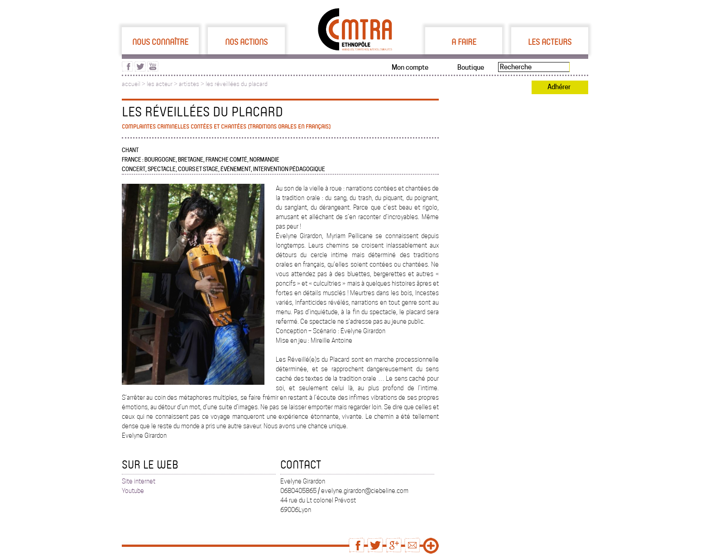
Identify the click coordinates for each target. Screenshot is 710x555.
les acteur (160, 84)
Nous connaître (160, 41)
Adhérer (559, 87)
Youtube (133, 490)
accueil (131, 84)
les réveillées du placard (237, 84)
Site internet (138, 481)
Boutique (470, 67)
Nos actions (246, 41)
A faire (463, 41)
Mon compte (410, 67)
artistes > (192, 84)
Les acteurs (549, 41)
